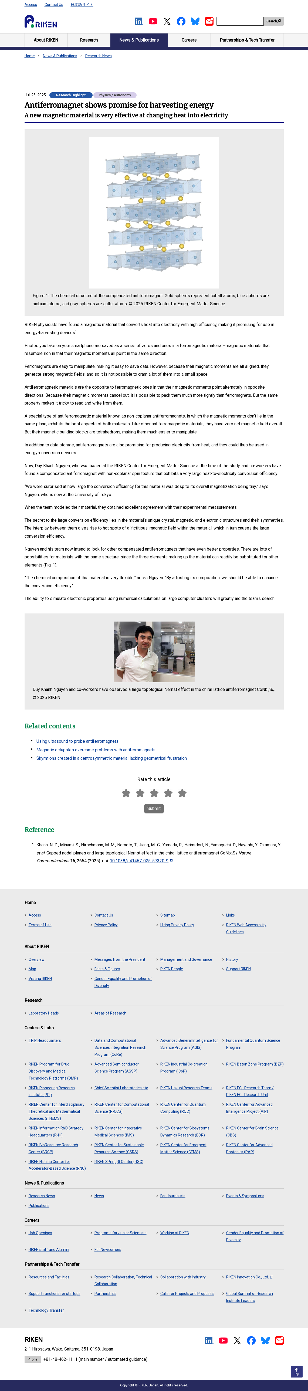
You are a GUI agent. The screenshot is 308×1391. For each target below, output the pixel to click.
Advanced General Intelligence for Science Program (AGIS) (189, 1044)
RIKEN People (171, 969)
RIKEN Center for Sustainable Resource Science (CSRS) (119, 1148)
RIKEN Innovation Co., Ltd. (249, 1277)
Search (271, 21)
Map (32, 969)
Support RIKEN (238, 969)
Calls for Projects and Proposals (187, 1293)
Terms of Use (40, 925)
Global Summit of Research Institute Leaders (249, 1297)
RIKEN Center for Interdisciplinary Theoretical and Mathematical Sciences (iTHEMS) (56, 1111)
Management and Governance (186, 959)
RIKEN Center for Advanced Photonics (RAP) (249, 1148)
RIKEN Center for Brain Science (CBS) (252, 1131)
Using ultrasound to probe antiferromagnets (77, 741)
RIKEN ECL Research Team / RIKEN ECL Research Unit (250, 1091)
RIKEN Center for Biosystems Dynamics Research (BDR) (184, 1131)
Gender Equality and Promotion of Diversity (123, 982)
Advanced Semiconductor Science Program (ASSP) (116, 1067)
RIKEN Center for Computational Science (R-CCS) (121, 1108)
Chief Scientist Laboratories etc (121, 1088)
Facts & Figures (107, 969)
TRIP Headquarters (45, 1040)
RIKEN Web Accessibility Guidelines (246, 928)
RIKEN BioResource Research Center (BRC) (53, 1148)
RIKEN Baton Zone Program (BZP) (255, 1064)
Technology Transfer (46, 1310)
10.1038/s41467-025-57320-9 (141, 860)
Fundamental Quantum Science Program (253, 1044)
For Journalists (172, 1196)
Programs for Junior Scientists (120, 1233)
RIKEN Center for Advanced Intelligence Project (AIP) (249, 1108)
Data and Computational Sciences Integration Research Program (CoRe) (120, 1047)
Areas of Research (110, 1013)
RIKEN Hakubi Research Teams (186, 1088)
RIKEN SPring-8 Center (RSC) (118, 1161)
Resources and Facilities (49, 1277)
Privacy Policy (106, 925)
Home (30, 56)
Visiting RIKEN (40, 978)
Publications (39, 1205)
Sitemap (167, 915)
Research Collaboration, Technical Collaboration (123, 1280)
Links (230, 915)
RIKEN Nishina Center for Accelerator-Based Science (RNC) (57, 1165)
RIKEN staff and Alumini (49, 1249)
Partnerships (105, 1293)
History (232, 959)
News (99, 1196)
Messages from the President (119, 959)
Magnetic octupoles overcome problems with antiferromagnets (95, 749)
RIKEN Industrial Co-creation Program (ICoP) (184, 1067)
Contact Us (54, 4)
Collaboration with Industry (183, 1277)
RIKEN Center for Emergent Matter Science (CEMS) (183, 1148)
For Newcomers (107, 1249)
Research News (98, 56)
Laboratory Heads (44, 1013)
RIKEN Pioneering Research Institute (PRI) (52, 1091)
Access (31, 4)
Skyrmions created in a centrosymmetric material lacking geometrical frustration (111, 758)
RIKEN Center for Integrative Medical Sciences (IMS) (118, 1131)
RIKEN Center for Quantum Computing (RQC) (183, 1108)
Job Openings (40, 1233)
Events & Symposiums (245, 1196)
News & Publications (60, 56)
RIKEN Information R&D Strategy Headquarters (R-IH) (56, 1131)
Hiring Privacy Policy (177, 925)
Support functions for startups (54, 1293)
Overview (37, 959)
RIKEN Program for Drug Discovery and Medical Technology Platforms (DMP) (53, 1071)
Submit (154, 808)
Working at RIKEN (174, 1233)
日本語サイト (82, 4)
